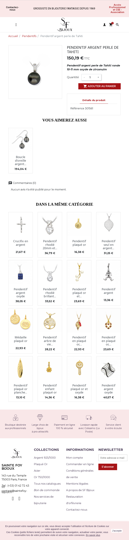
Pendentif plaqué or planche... (21, 388)
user (104, 24)
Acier (37, 470)
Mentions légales (77, 483)
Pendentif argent (108, 291)
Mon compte (74, 457)
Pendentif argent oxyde (21, 292)
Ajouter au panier (99, 86)
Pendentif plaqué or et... (79, 292)
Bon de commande (47, 490)
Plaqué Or (41, 464)
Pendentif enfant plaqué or (50, 388)
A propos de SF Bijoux (80, 490)
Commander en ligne (80, 464)
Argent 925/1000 (45, 457)
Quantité (73, 77)
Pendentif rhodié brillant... (50, 292)
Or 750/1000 (42, 477)
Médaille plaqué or (20, 339)
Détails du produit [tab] (93, 100)
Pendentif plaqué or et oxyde (79, 388)
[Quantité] (91, 77)
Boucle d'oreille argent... (20, 160)
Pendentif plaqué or (79, 243)
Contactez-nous (76, 509)
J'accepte (117, 530)
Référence (77, 108)
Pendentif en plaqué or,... (79, 340)
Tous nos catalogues (47, 483)
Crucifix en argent (20, 243)
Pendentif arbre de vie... (50, 340)
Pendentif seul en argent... (108, 244)
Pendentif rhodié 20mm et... (50, 244)
